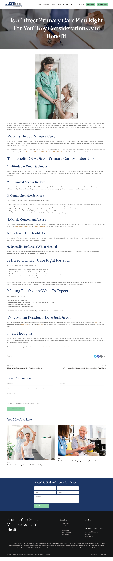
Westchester (65, 152)
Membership (46, 4)
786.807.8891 (88, 528)
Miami (96, 322)
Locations (61, 4)
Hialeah (36, 152)
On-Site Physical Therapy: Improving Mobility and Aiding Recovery (30, 467)
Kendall (55, 152)
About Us (69, 4)
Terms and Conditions (43, 558)
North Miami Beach (46, 152)
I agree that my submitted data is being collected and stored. (24, 403)
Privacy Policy (33, 558)
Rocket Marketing (101, 558)
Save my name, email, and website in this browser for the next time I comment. (29, 389)
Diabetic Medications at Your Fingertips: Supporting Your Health (81, 463)
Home (39, 4)
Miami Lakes (30, 152)
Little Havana (66, 528)
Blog (75, 4)
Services (53, 4)
